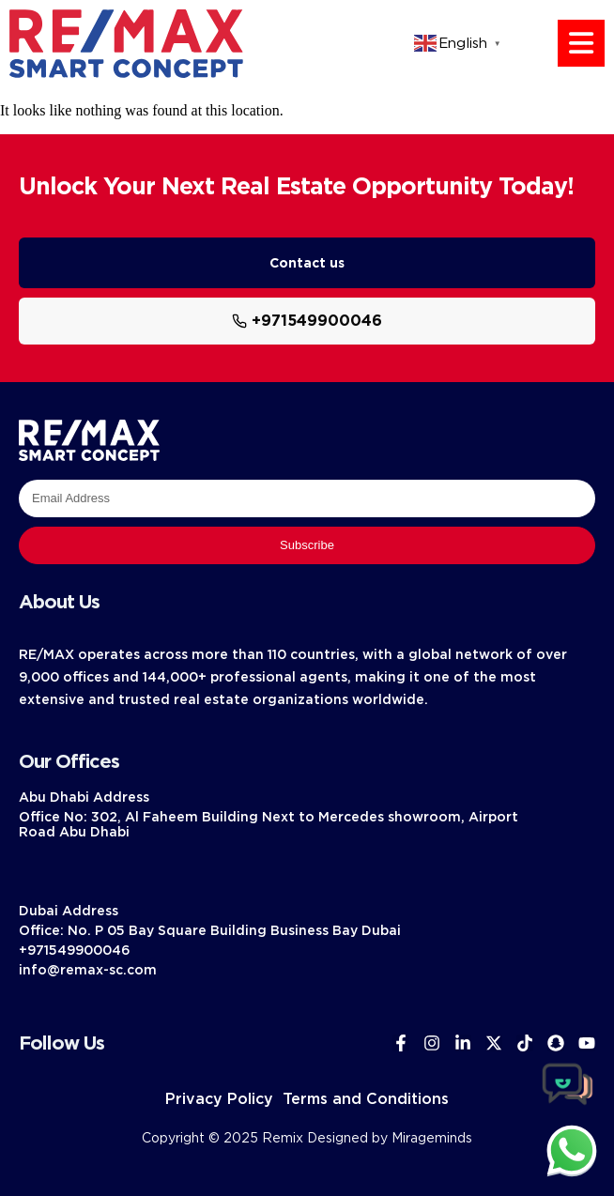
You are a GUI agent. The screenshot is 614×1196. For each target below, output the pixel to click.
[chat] (572, 1150)
